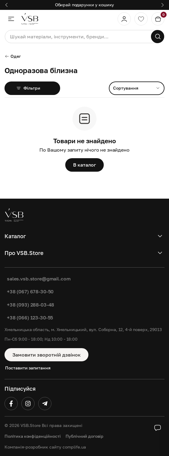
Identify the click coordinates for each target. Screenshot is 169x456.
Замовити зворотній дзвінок (46, 355)
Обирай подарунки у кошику (84, 4)
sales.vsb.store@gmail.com (38, 279)
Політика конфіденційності (33, 436)
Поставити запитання (28, 367)
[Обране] (141, 18)
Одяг (13, 56)
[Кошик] (157, 18)
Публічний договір (85, 436)
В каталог (84, 165)
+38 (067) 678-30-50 (30, 292)
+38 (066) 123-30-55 (30, 318)
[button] (6, 5)
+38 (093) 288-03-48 (30, 305)
